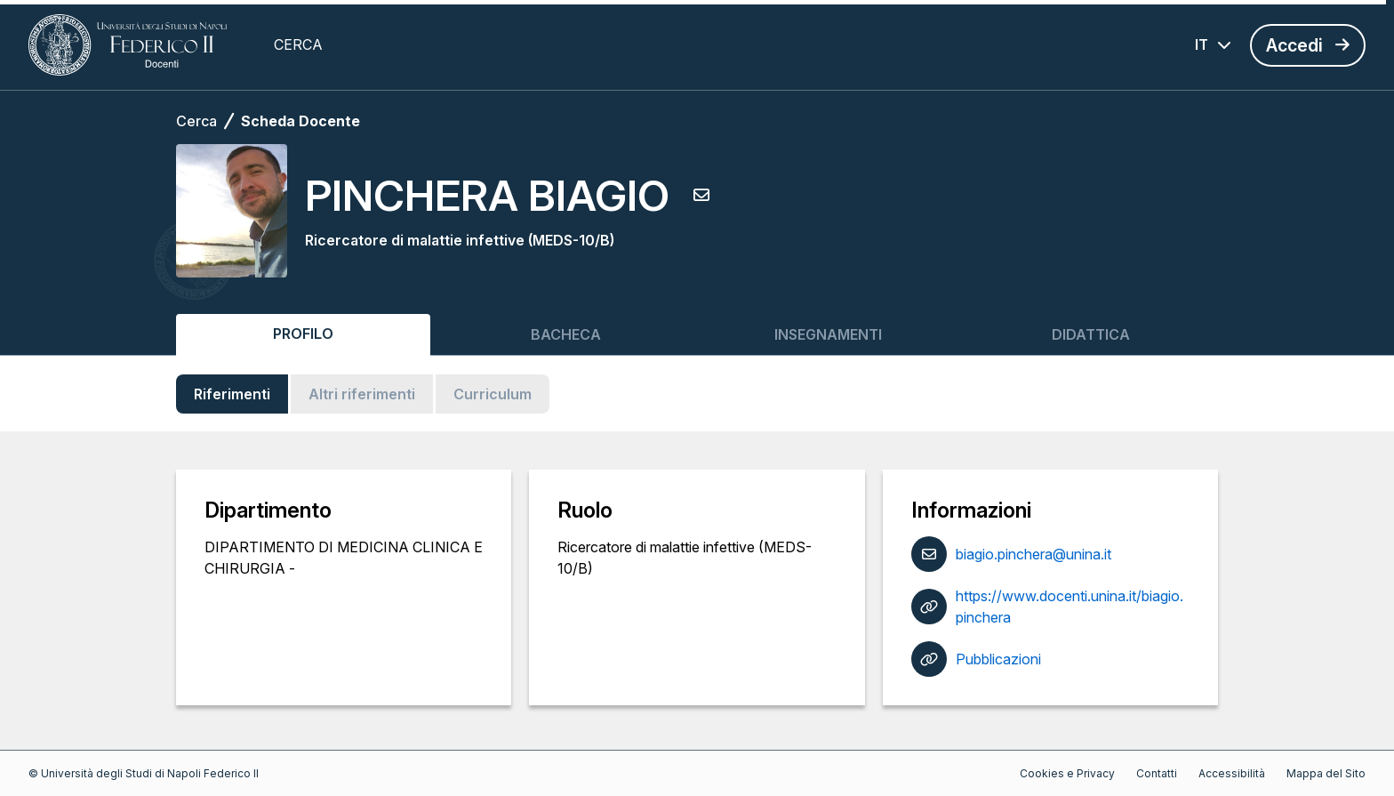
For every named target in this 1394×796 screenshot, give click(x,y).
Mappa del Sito (1326, 773)
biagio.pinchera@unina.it (1033, 554)
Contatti (1156, 773)
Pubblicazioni (998, 659)
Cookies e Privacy (1067, 773)
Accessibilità (1231, 773)
